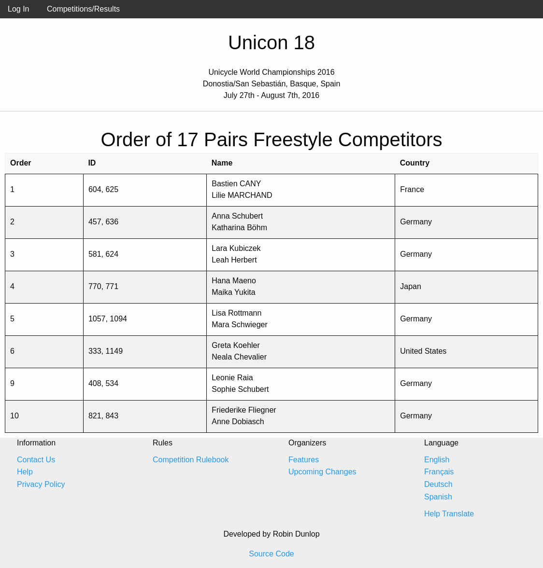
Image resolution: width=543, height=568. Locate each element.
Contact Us (36, 460)
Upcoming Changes (322, 472)
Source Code (271, 554)
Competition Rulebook (191, 460)
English (436, 460)
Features (303, 460)
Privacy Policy (41, 484)
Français (439, 472)
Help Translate (449, 514)
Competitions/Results (83, 9)
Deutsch (438, 484)
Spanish (438, 497)
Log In (18, 9)
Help (25, 472)
